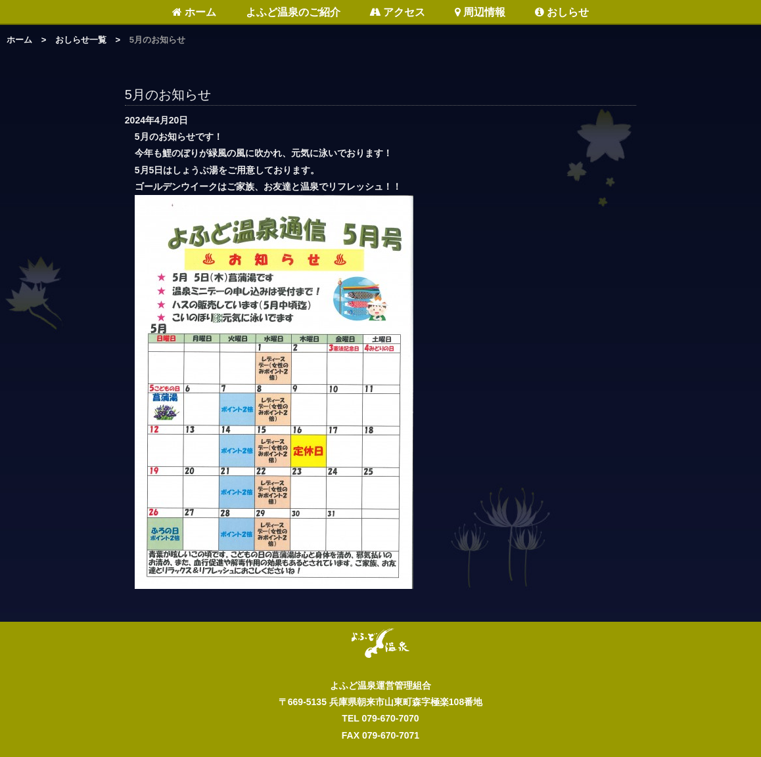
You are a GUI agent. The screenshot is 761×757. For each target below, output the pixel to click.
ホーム (194, 12)
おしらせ (562, 12)
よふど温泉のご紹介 (293, 12)
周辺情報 (480, 12)
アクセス (397, 12)
